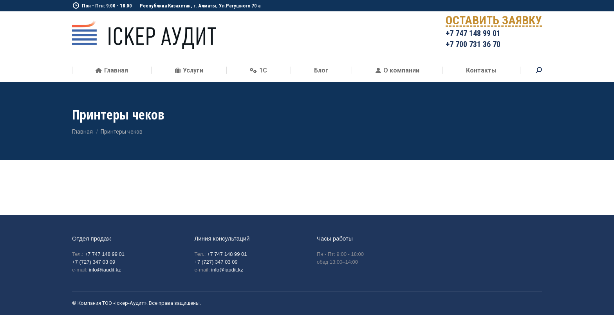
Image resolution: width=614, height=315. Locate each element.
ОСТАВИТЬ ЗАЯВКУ (494, 22)
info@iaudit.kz (105, 270)
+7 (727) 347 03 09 (93, 262)
